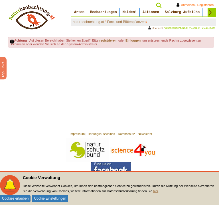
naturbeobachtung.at (88, 22)
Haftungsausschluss (101, 134)
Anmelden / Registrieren (196, 5)
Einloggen (133, 40)
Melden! (130, 12)
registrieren (108, 40)
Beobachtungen (103, 12)
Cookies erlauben (15, 198)
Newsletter (145, 134)
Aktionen (151, 12)
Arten (79, 12)
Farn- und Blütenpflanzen (126, 22)
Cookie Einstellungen (50, 198)
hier (155, 191)
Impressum (77, 134)
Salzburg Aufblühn (182, 12)
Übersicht (156, 28)
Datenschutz (126, 134)
